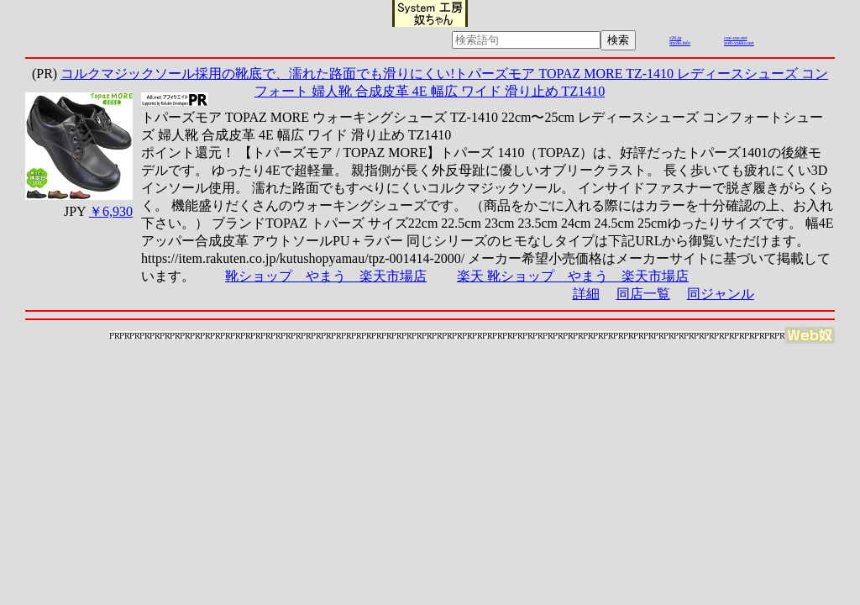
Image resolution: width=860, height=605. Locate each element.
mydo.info (679, 42)
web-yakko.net (739, 42)
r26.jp (675, 37)
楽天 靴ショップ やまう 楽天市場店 (573, 276)
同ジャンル (720, 294)
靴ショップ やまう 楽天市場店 (326, 276)
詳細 (586, 294)
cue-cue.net (735, 37)
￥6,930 (111, 211)
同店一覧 (643, 294)
